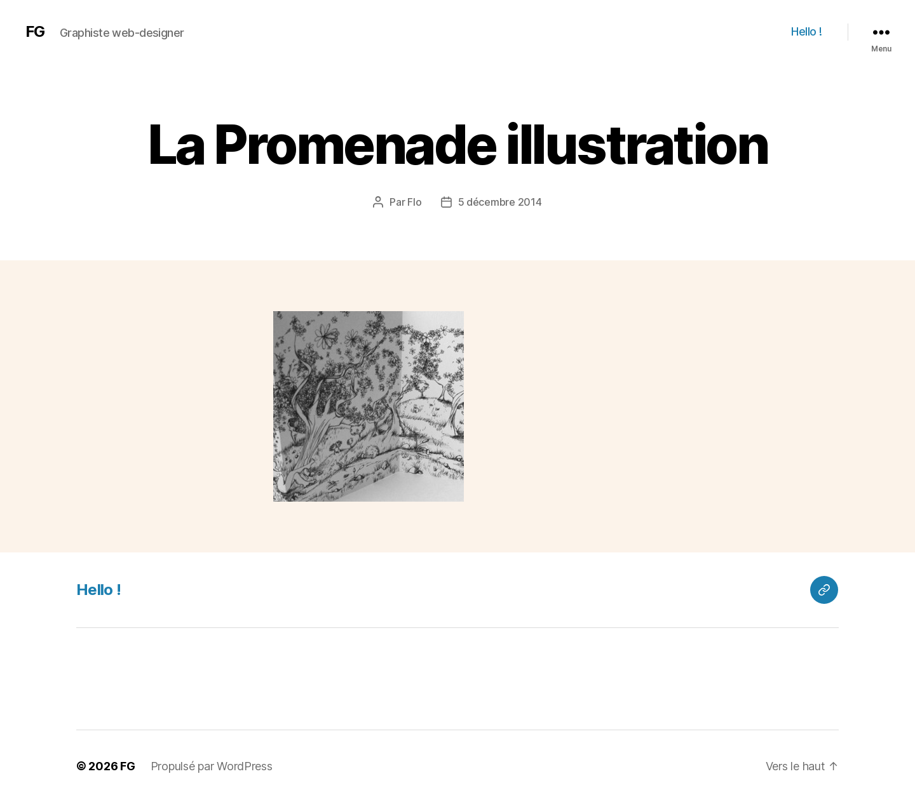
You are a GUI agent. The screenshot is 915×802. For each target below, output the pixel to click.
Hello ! (806, 31)
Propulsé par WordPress (212, 766)
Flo (414, 202)
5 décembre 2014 (500, 202)
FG (34, 31)
